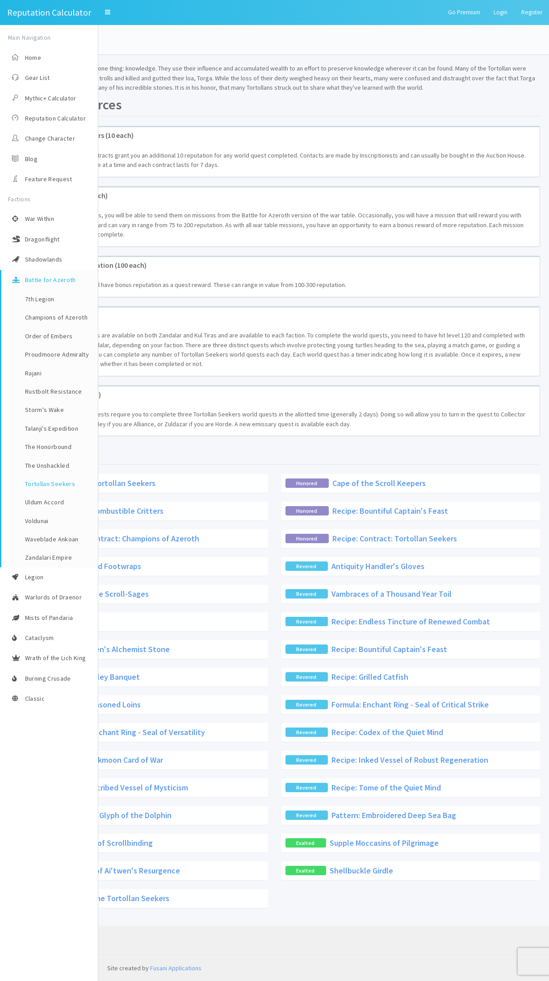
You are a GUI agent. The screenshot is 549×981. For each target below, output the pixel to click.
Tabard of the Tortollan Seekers (211, 927)
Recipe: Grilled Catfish (419, 705)
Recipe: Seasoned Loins (198, 733)
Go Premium (464, 12)
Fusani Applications (175, 968)
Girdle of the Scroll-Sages (202, 622)
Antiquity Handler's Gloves (427, 595)
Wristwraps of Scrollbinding (203, 871)
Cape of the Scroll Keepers (428, 511)
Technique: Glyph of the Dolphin (213, 844)
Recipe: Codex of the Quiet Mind (436, 761)
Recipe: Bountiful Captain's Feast (439, 539)
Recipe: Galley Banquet (197, 705)
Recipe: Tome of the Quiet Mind (435, 816)
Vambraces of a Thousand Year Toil (441, 622)
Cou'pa (169, 650)
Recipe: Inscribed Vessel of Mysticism (221, 816)
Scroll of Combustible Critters (210, 539)
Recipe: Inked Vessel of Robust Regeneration (459, 788)
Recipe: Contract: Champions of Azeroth (228, 566)
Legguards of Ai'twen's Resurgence (216, 899)
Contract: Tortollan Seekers (205, 511)
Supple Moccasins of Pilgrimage (433, 871)
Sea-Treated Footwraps (198, 595)
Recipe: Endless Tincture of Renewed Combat (460, 650)
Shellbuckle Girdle (410, 899)
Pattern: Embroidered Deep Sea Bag (443, 844)
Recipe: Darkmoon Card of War (209, 788)
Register (531, 12)
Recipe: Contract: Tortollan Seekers (443, 566)
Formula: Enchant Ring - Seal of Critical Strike (459, 733)
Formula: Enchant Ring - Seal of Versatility (230, 761)
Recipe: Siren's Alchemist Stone (212, 678)
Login (500, 12)
